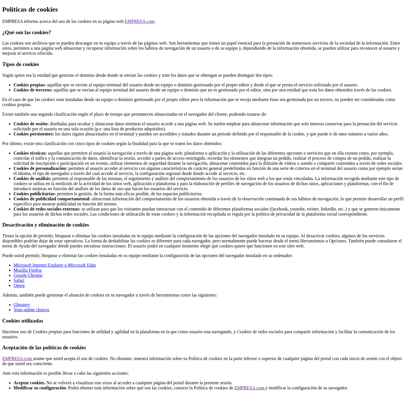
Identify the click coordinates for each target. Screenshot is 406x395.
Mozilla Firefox (28, 270)
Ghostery (22, 304)
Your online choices (31, 309)
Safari (19, 280)
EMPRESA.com (140, 21)
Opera (19, 285)
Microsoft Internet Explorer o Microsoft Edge (55, 265)
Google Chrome (28, 275)
